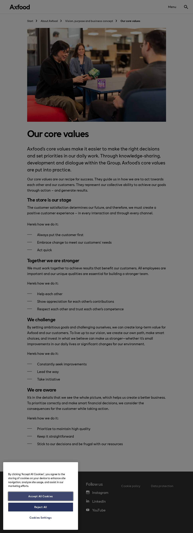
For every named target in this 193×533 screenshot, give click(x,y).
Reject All (40, 506)
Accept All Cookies (40, 496)
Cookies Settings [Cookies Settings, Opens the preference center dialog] (41, 517)
